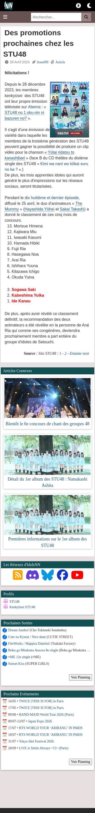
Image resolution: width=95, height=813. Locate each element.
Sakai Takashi (72, 209)
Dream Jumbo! (18, 630)
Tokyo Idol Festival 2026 (36, 741)
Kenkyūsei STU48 (22, 607)
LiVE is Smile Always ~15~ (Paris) (43, 748)
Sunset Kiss (16, 663)
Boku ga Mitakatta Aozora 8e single (33, 650)
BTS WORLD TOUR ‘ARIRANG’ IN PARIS (51, 728)
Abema (34, 107)
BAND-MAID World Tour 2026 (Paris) (46, 714)
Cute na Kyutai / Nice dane (27, 636)
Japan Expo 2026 (40, 721)
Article (60, 62)
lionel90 (42, 62)
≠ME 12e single (19, 657)
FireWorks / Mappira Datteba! (29, 643)
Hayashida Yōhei (39, 209)
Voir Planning (80, 677)
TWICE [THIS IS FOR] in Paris (41, 701)
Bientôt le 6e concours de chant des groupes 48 (48, 423)
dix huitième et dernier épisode (52, 198)
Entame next (79, 353)
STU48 (14, 601)
